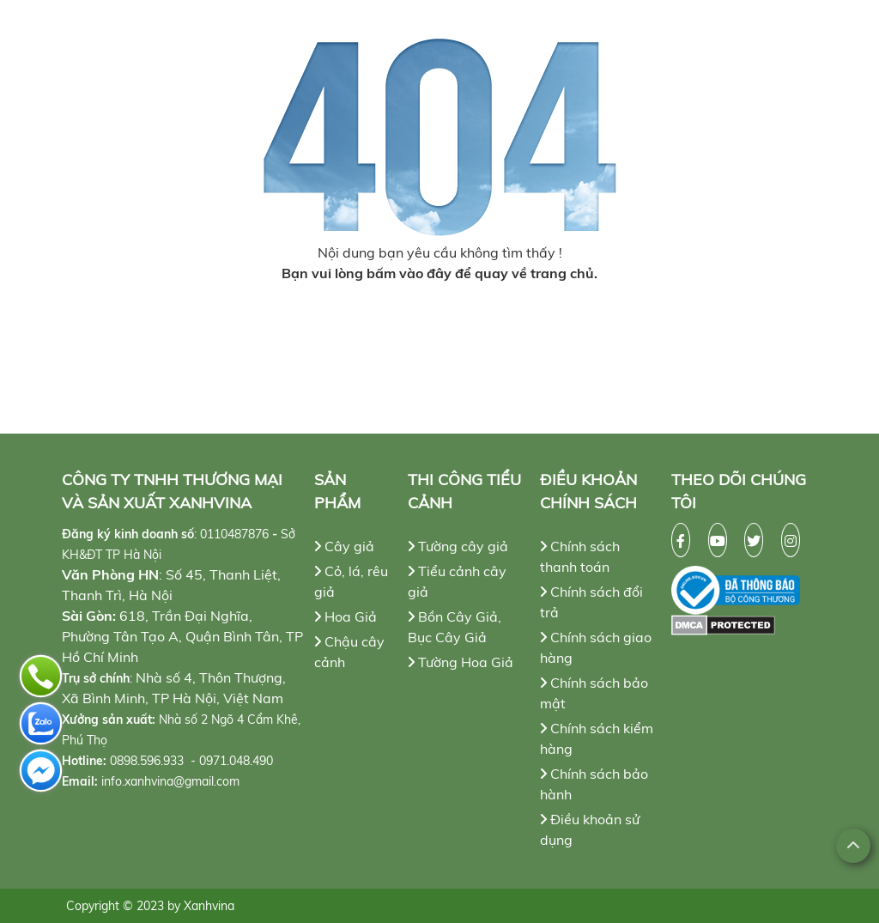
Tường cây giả (458, 546)
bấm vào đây (409, 273)
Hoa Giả (345, 616)
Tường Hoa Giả (460, 662)
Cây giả (344, 546)
